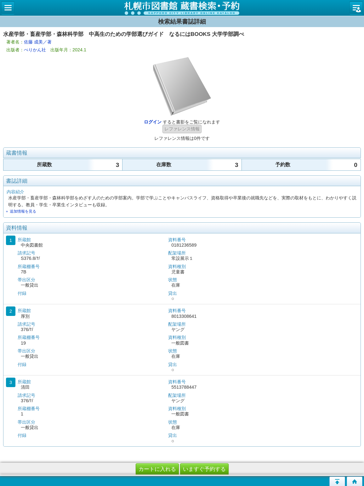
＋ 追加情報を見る (20, 211)
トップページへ (354, 481)
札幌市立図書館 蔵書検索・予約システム (182, 8)
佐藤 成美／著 (38, 41)
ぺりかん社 (35, 49)
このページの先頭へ (337, 481)
